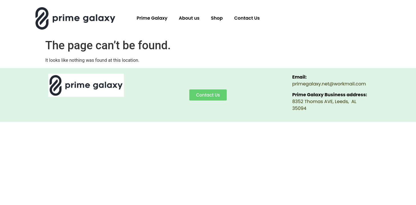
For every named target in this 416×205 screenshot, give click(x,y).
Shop (217, 18)
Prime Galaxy (152, 18)
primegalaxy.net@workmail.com (329, 84)
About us (189, 18)
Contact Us (247, 18)
